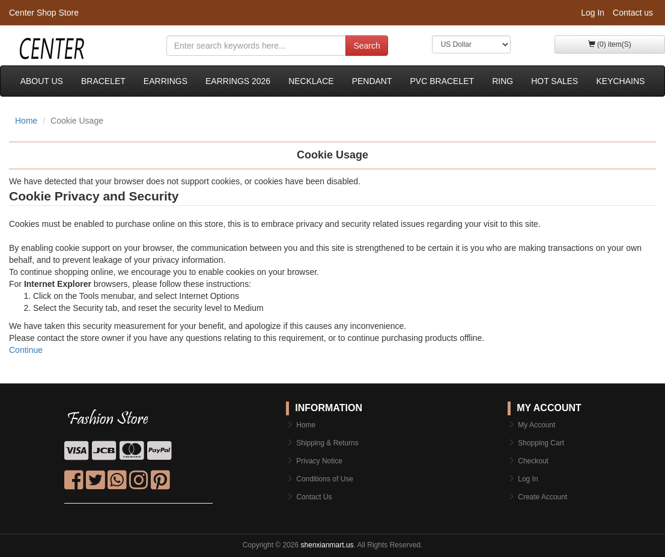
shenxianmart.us (327, 545)
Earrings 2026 (237, 81)
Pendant (372, 81)
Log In (592, 12)
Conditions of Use (324, 479)
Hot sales (554, 81)
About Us (41, 81)
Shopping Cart (541, 443)
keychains (620, 81)
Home (26, 120)
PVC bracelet (442, 81)
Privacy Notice (319, 461)
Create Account (542, 497)
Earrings (165, 81)
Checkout (533, 461)
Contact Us (314, 497)
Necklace (310, 81)
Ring (502, 81)
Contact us (633, 12)
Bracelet (103, 81)
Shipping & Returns (327, 443)
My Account (536, 425)
